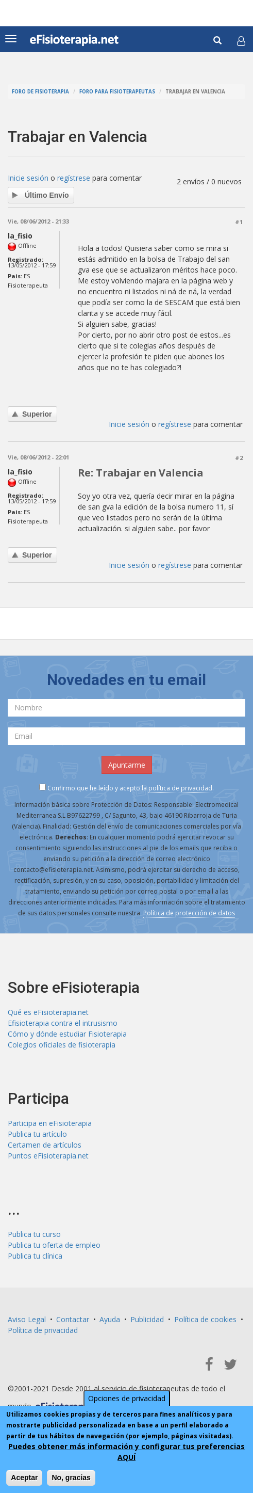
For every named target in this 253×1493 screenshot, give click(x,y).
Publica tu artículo (37, 1134)
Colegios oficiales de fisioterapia (61, 1045)
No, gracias (71, 1477)
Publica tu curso (34, 1234)
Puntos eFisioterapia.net (48, 1156)
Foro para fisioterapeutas (117, 91)
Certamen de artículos (44, 1145)
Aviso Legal (27, 1319)
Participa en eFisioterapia (50, 1123)
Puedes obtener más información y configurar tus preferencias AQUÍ (126, 1451)
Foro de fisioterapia (40, 91)
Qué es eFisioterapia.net (48, 1012)
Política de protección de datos (189, 913)
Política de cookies (205, 1319)
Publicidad (147, 1319)
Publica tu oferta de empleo (54, 1245)
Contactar (72, 1319)
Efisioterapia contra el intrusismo (62, 1023)
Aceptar (24, 1477)
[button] (241, 40)
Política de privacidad (43, 1330)
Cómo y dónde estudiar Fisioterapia (67, 1034)
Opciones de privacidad (126, 1398)
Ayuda (109, 1319)
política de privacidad (180, 788)
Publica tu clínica (35, 1256)
